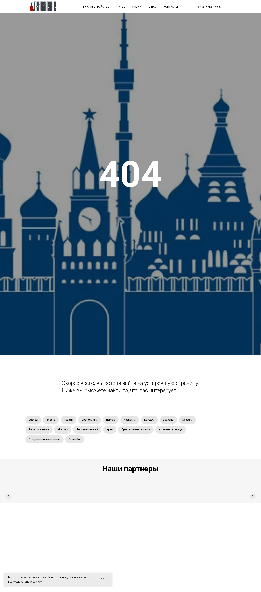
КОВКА (137, 6)
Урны (110, 429)
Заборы (33, 419)
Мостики (63, 429)
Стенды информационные (44, 439)
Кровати (187, 419)
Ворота (51, 419)
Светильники (90, 419)
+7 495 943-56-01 (210, 7)
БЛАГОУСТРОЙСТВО (96, 6)
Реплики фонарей (87, 429)
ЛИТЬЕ (121, 6)
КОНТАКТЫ (171, 6)
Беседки (149, 419)
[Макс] (232, 6)
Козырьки (130, 419)
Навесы (68, 419)
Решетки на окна (39, 429)
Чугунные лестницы (171, 429)
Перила (110, 419)
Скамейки (75, 439)
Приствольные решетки (136, 429)
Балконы (168, 419)
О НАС (153, 6)
